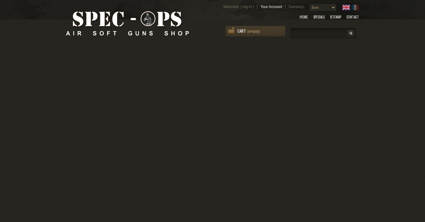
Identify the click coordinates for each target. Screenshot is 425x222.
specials (319, 16)
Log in (247, 7)
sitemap (335, 16)
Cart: (241, 31)
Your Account (271, 7)
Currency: (297, 7)
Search (350, 33)
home (304, 16)
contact (352, 16)
